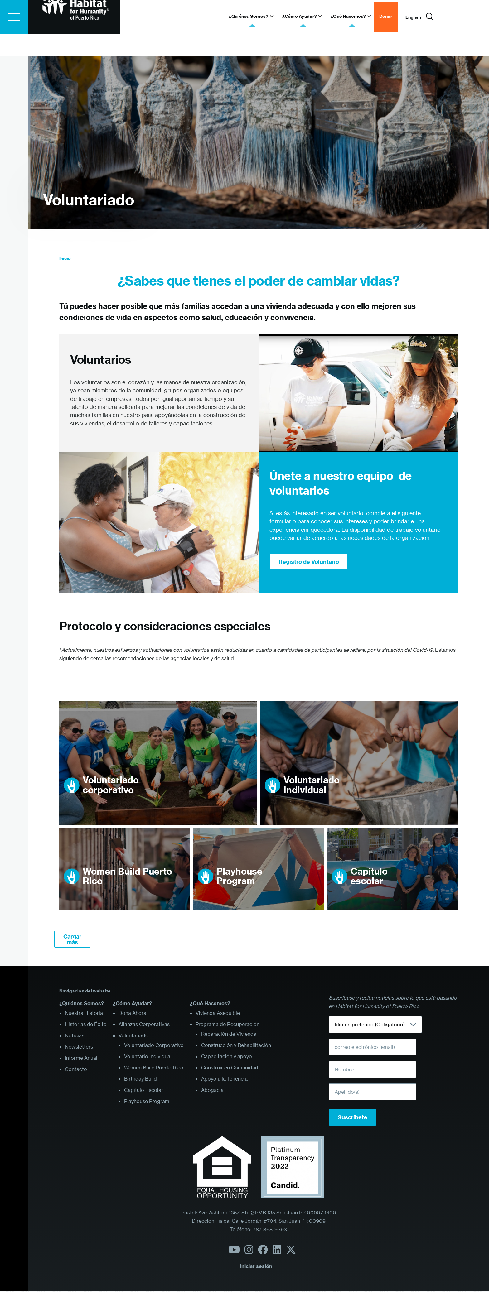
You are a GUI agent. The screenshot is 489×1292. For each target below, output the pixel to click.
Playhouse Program (239, 876)
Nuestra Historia (84, 1013)
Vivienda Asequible (218, 1013)
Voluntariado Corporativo (154, 1045)
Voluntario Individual (148, 1057)
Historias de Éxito (86, 1024)
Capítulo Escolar (143, 1090)
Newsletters (79, 1047)
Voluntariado (88, 200)
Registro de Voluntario (308, 562)
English (413, 39)
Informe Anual (81, 1058)
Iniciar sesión (256, 1266)
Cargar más (72, 939)
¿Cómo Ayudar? (132, 1004)
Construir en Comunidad (229, 1068)
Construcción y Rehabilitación (236, 1045)
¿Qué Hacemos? (210, 1004)
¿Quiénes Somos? (81, 1004)
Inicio (65, 259)
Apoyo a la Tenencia (224, 1079)
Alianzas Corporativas (144, 1024)
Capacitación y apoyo (226, 1057)
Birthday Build (140, 1079)
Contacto (76, 1069)
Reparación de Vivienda (228, 1034)
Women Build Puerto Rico (127, 876)
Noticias (74, 1036)
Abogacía (212, 1090)
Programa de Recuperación (227, 1024)
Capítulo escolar (369, 876)
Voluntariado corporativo (111, 785)
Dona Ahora (132, 1013)
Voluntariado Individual (311, 785)
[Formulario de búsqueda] (429, 39)
